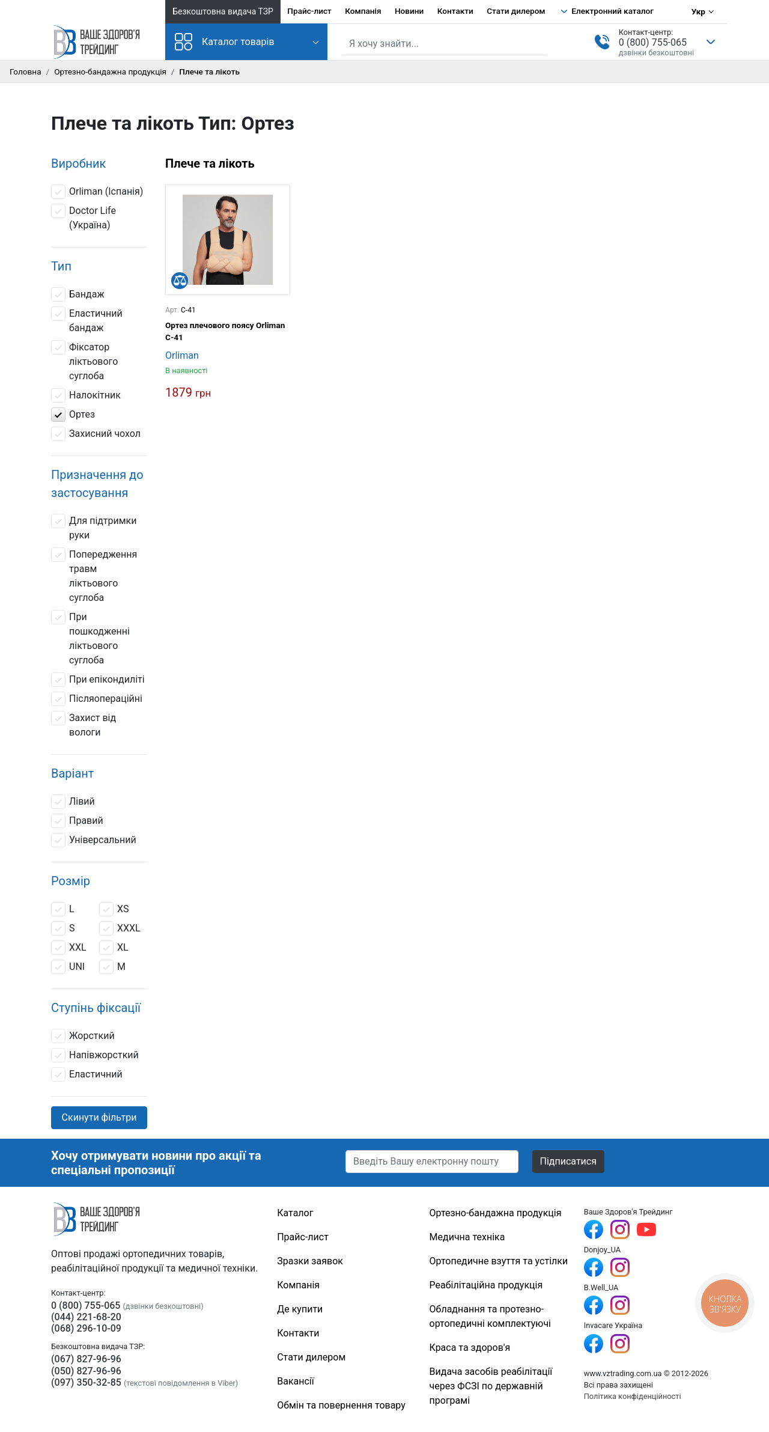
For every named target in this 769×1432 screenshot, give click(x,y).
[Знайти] (539, 42)
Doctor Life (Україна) (83, 217)
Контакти (455, 11)
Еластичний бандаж (87, 320)
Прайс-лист (309, 11)
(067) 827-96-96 (86, 1359)
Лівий (73, 801)
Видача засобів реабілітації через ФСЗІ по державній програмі (491, 1386)
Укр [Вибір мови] (698, 11)
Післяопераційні (96, 699)
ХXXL (120, 928)
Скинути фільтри (99, 1117)
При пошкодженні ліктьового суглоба (90, 638)
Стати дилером (516, 11)
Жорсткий (83, 1036)
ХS (114, 909)
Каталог (295, 1213)
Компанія (363, 11)
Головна (25, 71)
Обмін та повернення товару (341, 1405)
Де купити (300, 1309)
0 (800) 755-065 (653, 42)
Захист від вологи (83, 724)
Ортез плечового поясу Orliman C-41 (225, 331)
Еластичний (87, 1074)
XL (114, 947)
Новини (409, 11)
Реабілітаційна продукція (486, 1285)
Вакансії (295, 1381)
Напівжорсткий (95, 1055)
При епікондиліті (98, 679)
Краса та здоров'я (470, 1347)
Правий (77, 821)
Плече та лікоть (210, 163)
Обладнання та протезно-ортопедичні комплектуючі (490, 1316)
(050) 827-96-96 (86, 1371)
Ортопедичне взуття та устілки (499, 1261)
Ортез (73, 414)
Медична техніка (467, 1237)
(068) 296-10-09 (86, 1328)
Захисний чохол (96, 434)
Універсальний (93, 840)
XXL (69, 947)
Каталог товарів (225, 41)
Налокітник (86, 395)
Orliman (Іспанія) (97, 191)
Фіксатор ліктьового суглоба (84, 361)
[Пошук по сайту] (444, 43)
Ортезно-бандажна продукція (110, 71)
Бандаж (78, 294)
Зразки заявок (310, 1261)
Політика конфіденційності (632, 1396)
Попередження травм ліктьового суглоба (94, 575)
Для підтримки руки (93, 527)
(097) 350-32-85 (86, 1382)
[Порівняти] (179, 280)
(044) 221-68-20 (86, 1317)
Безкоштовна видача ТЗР (222, 11)
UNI (68, 967)
